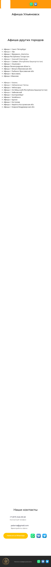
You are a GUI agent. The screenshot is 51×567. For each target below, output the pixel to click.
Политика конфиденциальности (23, 561)
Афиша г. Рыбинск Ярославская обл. (19, 71)
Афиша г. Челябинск (12, 97)
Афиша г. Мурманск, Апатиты (16, 54)
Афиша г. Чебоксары (12, 87)
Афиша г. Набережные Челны (16, 85)
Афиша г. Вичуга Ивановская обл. (18, 69)
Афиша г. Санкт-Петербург (15, 49)
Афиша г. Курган (10, 100)
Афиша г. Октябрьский (13, 90)
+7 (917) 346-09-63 (18, 517)
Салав (14, 61)
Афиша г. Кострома (12, 102)
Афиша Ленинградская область (17, 66)
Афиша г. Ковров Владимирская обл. (19, 107)
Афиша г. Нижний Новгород (15, 59)
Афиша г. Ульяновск (12, 64)
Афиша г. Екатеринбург (13, 95)
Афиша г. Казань (11, 82)
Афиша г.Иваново (11, 76)
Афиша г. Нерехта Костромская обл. (19, 104)
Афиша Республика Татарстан (16, 56)
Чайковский (17, 92)
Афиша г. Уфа (9, 52)
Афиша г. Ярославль (12, 74)
